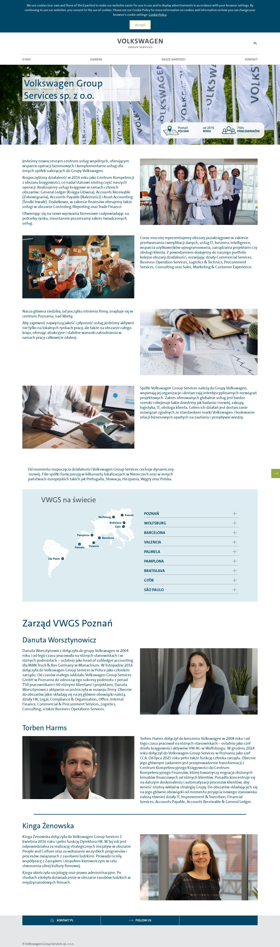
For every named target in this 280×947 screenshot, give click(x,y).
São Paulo (154, 589)
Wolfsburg (155, 523)
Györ (149, 580)
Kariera (96, 59)
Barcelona (154, 532)
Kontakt (251, 59)
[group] (191, 514)
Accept (140, 25)
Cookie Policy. (158, 15)
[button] (255, 43)
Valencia (152, 542)
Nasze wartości (173, 59)
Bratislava (154, 570)
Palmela (152, 551)
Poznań (151, 513)
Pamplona (154, 561)
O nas (26, 59)
